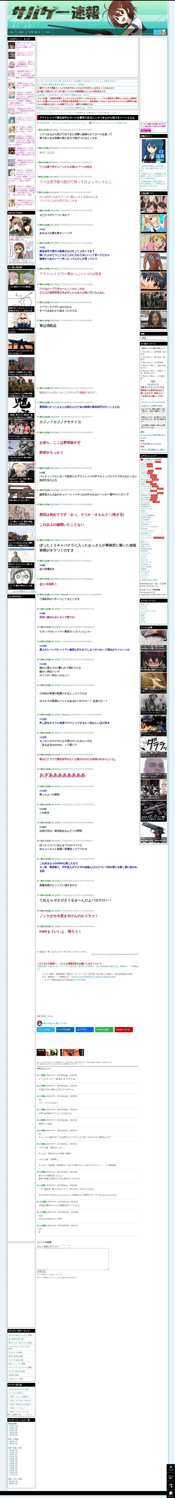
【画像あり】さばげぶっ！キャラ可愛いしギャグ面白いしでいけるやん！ (25, 203)
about (21, 32)
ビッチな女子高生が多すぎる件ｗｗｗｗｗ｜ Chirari (60, 84)
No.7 (39, 1144)
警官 (93, 123)
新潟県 (11, 1450)
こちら (155, 586)
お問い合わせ (34, 32)
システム (144, 555)
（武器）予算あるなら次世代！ (20, 1404)
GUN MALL (145, 544)
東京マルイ (145, 604)
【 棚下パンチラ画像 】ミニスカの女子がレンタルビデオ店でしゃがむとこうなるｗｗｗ (75, 88)
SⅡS (142, 615)
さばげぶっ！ (14, 1379)
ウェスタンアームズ (148, 611)
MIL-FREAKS (150, 480)
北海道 (11, 1441)
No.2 (39, 1086)
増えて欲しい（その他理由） (154, 362)
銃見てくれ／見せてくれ (18, 1343)
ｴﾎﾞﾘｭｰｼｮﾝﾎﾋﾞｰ (150, 502)
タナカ (143, 613)
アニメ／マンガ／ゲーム (18, 1368)
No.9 (39, 1185)
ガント (143, 540)
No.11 (39, 1212)
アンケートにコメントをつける (153, 402)
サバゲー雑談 (14, 1371)
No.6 (39, 1130)
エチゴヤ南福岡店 (147, 515)
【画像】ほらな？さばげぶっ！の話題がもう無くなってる (25, 85)
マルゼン (144, 607)
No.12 (39, 1225)
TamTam (144, 529)
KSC (142, 620)
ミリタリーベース (151, 462)
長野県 (11, 1455)
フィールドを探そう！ (17, 1393)
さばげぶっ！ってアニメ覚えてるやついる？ (24, 54)
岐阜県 (11, 1457)
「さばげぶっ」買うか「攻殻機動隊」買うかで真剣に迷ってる (25, 64)
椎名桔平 (120, 123)
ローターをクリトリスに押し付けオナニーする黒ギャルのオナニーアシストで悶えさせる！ (77, 81)
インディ (144, 578)
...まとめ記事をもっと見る (23, 591)
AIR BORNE (145, 506)
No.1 (39, 1075)
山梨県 (11, 1452)
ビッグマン (149, 477)
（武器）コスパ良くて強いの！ (20, 1400)
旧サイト (31, 262)
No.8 (39, 1172)
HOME (38, 112)
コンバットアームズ (152, 493)
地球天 (147, 473)
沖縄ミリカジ (146, 547)
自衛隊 (11, 1375)
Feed (48, 32)
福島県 (11, 1444)
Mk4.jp (147, 464)
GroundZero (149, 497)
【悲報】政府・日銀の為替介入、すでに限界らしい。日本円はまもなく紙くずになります (153, 184)
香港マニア (149, 484)
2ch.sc (50, 1016)
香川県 (11, 1481)
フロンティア (146, 562)
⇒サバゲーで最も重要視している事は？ (153, 449)
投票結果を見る (153, 384)
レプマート (149, 491)
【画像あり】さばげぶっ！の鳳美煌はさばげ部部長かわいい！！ (25, 111)
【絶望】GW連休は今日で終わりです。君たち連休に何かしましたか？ (153, 168)
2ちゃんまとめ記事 (47, 112)
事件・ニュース (14, 1364)
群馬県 (11, 1430)
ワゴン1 (147, 471)
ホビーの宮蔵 (146, 567)
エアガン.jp (145, 571)
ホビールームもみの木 (149, 526)
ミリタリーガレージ (152, 489)
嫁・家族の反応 (14, 1339)
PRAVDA (144, 551)
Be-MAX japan (146, 549)
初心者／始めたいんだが (18, 1335)
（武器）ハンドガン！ (17, 1408)
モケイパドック (147, 509)
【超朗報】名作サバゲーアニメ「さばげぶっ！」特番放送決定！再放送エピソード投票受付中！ (21, 75)
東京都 (11, 1435)
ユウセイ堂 (149, 475)
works (22, 239)
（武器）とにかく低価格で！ (19, 1397)
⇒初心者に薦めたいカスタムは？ (151, 443)
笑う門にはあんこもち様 (18, 262)
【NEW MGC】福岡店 (149, 580)
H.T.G (147, 482)
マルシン (144, 609)
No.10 (39, 1202)
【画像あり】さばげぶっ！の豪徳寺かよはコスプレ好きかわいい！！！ (25, 163)
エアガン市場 (150, 486)
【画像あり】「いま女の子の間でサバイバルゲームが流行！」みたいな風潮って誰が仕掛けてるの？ (21, 152)
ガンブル (144, 560)
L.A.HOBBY (145, 520)
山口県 (11, 1475)
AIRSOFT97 (149, 495)
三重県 (11, 1461)
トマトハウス (146, 553)
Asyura (147, 466)
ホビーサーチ (146, 522)
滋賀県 (11, 1464)
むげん (143, 558)
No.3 (39, 1096)
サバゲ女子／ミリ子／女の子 (19, 1346)
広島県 (11, 1472)
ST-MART (144, 564)
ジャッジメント (152, 538)
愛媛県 (11, 1483)
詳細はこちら (146, 131)
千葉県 (11, 1426)
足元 (125, 123)
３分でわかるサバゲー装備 (19, 1389)
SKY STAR (149, 500)
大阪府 (11, 1468)
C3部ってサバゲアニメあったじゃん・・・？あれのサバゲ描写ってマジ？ (25, 46)
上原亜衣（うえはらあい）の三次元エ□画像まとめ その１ (63, 95)
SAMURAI (145, 524)
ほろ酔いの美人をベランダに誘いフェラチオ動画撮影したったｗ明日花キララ (71, 91)
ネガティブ (13, 1352)
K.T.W (143, 622)
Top (11, 32)
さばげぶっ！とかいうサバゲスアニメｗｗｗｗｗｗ (25, 120)
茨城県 (11, 1428)
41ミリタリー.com (151, 468)
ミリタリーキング (147, 531)
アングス (144, 573)
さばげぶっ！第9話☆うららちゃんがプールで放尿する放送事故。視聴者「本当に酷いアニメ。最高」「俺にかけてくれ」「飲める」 (21, 191)
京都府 (11, 1466)
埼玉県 (11, 1433)
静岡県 (11, 1459)
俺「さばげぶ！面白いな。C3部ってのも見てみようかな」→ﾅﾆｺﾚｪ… (24, 129)
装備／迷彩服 (14, 1356)
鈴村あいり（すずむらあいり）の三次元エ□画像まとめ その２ (65, 108)
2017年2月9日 (80, 980)
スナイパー (145, 576)
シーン (103, 123)
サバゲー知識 (14, 1360)
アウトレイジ (111, 123)
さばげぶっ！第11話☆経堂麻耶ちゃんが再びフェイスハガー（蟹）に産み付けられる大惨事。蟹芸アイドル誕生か (21, 140)
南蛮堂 (143, 569)
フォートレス (146, 535)
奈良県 (11, 1470)
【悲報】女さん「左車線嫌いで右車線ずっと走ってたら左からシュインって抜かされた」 (153, 176)
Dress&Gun (145, 504)
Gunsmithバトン (147, 533)
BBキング (144, 542)
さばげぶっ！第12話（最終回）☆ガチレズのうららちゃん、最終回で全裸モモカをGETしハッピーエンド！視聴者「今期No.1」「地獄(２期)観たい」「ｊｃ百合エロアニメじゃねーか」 (21, 99)
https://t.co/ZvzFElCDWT (82, 977)
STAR (143, 618)
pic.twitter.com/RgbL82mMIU (104, 977)
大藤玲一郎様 (14, 239)
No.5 (39, 1120)
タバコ (98, 123)
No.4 (39, 1110)
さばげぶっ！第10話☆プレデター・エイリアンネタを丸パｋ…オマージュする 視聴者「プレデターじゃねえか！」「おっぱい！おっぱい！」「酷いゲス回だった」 (21, 176)
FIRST (143, 511)
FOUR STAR (145, 518)
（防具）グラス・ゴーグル (19, 1412)
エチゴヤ (144, 513)
